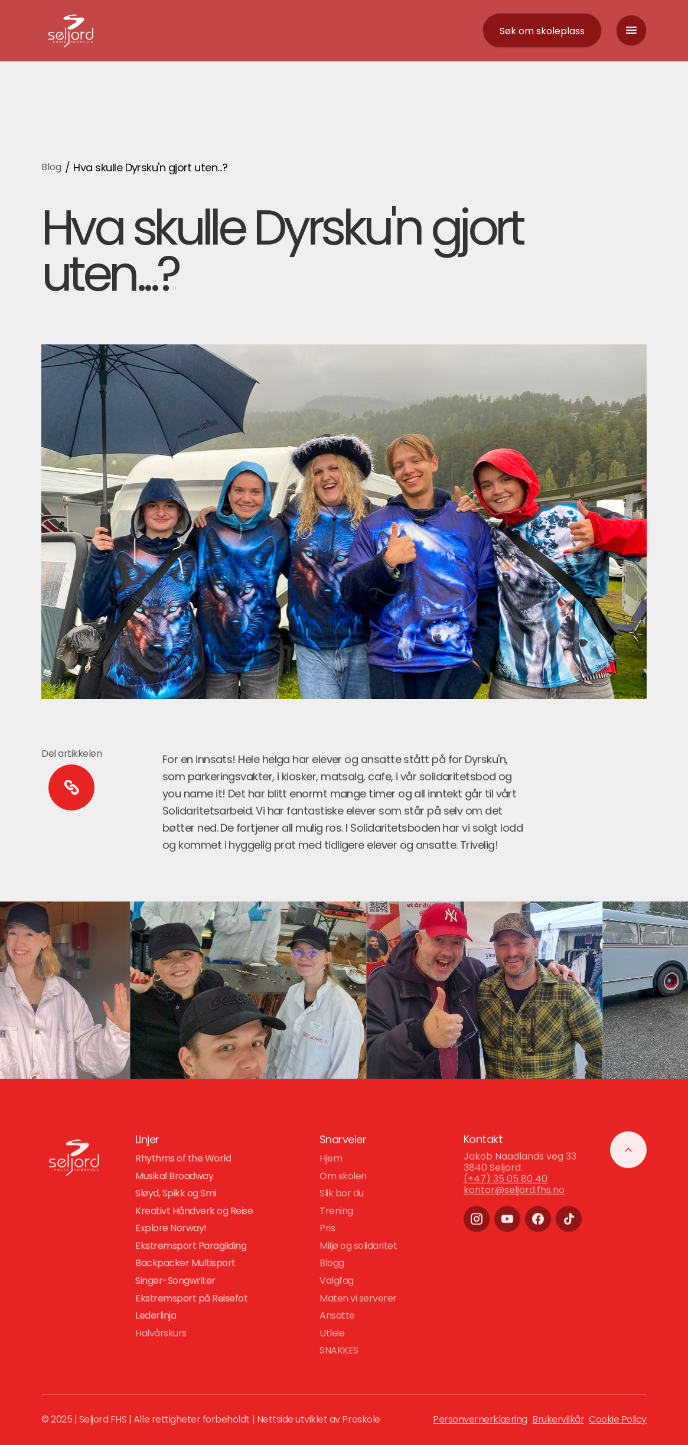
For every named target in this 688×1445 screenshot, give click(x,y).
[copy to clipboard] (71, 787)
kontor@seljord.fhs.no (514, 1204)
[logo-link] (70, 30)
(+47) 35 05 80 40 (505, 1192)
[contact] (542, 30)
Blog (51, 167)
